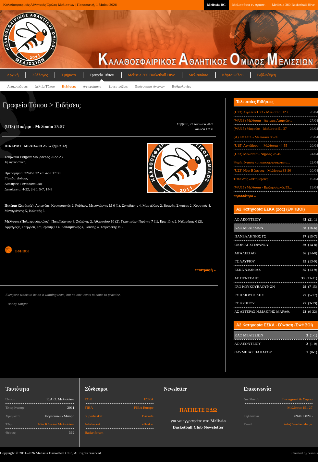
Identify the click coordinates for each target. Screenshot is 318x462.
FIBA (89, 407)
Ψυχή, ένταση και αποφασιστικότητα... (262, 162)
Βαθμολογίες (181, 86)
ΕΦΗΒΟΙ (17, 251)
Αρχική (12, 75)
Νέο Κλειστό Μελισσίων (56, 424)
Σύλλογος (40, 75)
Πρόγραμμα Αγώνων (150, 86)
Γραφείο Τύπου (102, 75)
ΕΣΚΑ (148, 399)
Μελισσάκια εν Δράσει (248, 4)
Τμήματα (68, 75)
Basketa (147, 416)
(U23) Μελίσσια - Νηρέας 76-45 (257, 154)
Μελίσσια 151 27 (299, 407)
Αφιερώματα (92, 86)
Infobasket (92, 424)
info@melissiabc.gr (298, 424)
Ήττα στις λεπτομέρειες (251, 179)
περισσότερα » (245, 196)
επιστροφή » (205, 270)
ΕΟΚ (88, 399)
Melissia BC (216, 4)
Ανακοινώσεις (17, 86)
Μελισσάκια (198, 75)
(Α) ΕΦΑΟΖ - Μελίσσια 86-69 (256, 137)
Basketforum (94, 432)
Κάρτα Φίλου (232, 75)
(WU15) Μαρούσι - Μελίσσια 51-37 (260, 128)
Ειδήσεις (69, 86)
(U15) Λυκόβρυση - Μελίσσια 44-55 (260, 145)
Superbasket (94, 416)
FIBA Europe (143, 407)
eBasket (147, 424)
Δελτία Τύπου (45, 86)
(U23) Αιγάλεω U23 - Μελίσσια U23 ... (262, 112)
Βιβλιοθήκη (266, 75)
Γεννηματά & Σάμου (297, 399)
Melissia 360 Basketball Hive (293, 4)
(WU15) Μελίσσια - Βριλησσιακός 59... (263, 187)
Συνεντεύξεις (118, 86)
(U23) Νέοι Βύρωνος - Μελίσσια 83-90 (262, 170)
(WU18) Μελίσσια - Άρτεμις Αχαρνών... (263, 120)
